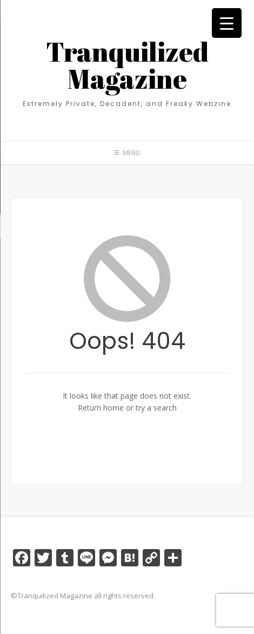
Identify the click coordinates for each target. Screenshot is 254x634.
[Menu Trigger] (227, 23)
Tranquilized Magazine (127, 65)
